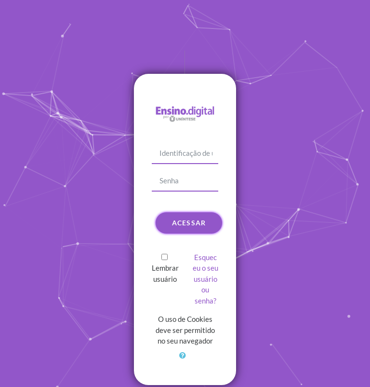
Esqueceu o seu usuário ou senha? (205, 279)
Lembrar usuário (165, 273)
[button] (185, 361)
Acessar (189, 223)
